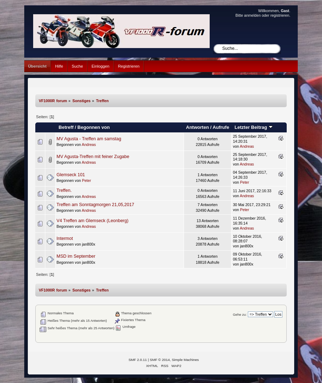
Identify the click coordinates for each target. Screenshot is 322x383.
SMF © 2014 (160, 360)
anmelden (252, 15)
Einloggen (100, 66)
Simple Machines (185, 360)
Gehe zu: (240, 314)
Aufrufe (221, 127)
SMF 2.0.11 (137, 360)
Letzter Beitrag (254, 127)
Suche (77, 66)
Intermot (65, 238)
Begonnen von (93, 127)
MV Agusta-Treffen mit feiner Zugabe (93, 156)
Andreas (89, 144)
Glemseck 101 (71, 174)
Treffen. (64, 190)
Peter (86, 180)
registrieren (279, 15)
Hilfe (59, 66)
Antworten (197, 127)
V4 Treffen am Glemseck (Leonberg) (92, 220)
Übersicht (37, 66)
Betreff (65, 127)
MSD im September (76, 256)
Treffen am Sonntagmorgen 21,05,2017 (95, 204)
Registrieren (128, 66)
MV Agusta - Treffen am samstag (89, 138)
